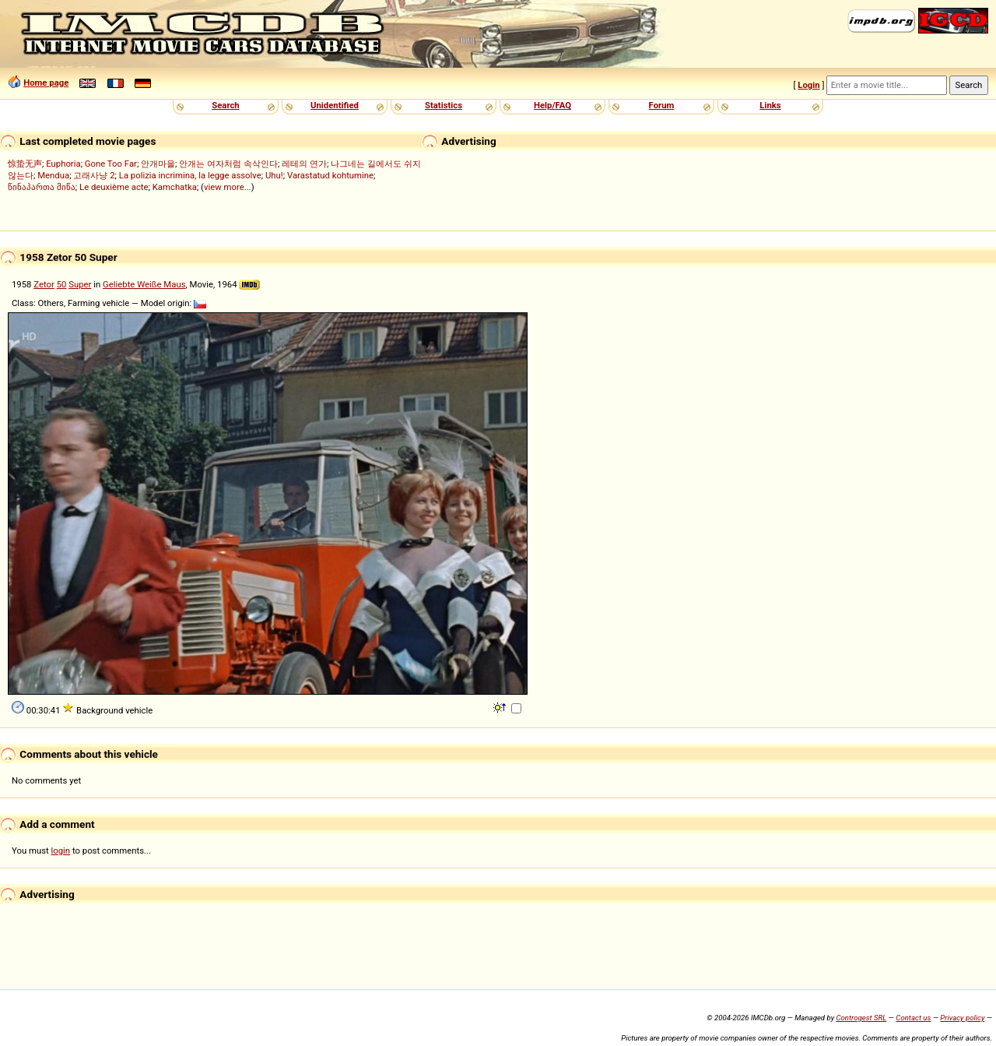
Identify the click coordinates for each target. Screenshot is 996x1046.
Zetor (43, 284)
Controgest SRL (861, 1017)
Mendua (53, 175)
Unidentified (334, 105)
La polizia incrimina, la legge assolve (190, 175)
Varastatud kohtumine (330, 175)
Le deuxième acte (114, 186)
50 (62, 284)
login (61, 850)
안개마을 (158, 163)
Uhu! (274, 175)
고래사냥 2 (93, 175)
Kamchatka (175, 186)
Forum (662, 105)
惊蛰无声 (25, 163)
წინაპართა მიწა (41, 186)
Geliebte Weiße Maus (144, 284)
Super (79, 284)
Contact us (913, 1017)
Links (769, 105)
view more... (227, 186)
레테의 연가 (304, 163)
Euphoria (63, 163)
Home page (45, 82)
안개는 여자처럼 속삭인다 (228, 163)
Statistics (443, 105)
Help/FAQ (552, 105)
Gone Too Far (111, 163)
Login (808, 84)
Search (225, 105)
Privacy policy (962, 1017)
